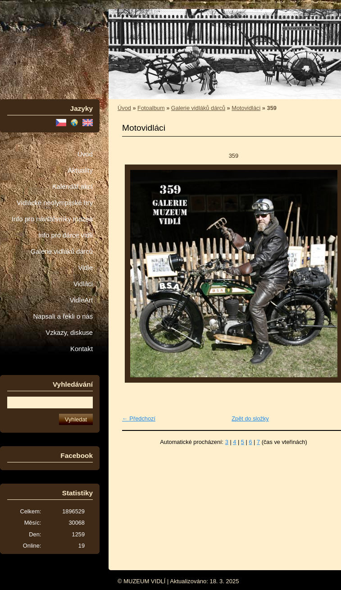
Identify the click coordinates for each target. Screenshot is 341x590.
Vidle (85, 267)
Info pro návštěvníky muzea (52, 219)
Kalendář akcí (72, 186)
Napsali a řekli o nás (63, 316)
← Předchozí (138, 418)
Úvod (85, 154)
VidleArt (81, 300)
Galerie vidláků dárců (62, 251)
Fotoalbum (150, 108)
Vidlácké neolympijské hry (55, 202)
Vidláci (83, 284)
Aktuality (80, 170)
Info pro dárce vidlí (65, 235)
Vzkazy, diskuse (69, 332)
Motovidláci (246, 108)
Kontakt (81, 348)
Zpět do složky (250, 418)
